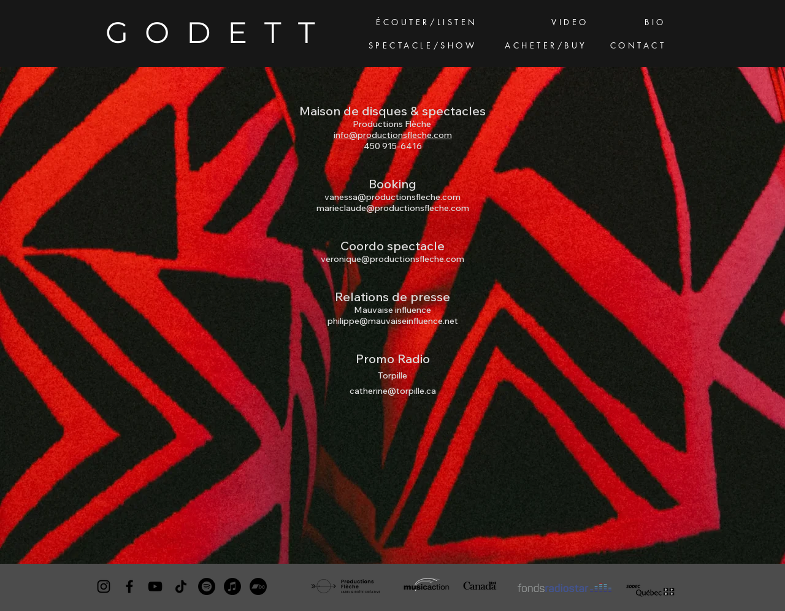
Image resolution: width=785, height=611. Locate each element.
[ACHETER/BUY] (547, 46)
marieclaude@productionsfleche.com (392, 207)
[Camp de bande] (258, 586)
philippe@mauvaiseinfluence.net (392, 320)
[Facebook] (129, 586)
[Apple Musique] (232, 586)
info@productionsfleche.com (393, 134)
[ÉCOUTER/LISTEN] (428, 22)
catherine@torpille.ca (393, 390)
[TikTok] (181, 586)
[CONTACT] (639, 46)
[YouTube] (155, 586)
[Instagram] (103, 586)
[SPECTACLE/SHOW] (424, 46)
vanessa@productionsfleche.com (392, 196)
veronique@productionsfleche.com (392, 258)
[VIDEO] (571, 22)
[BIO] (656, 22)
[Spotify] (206, 586)
